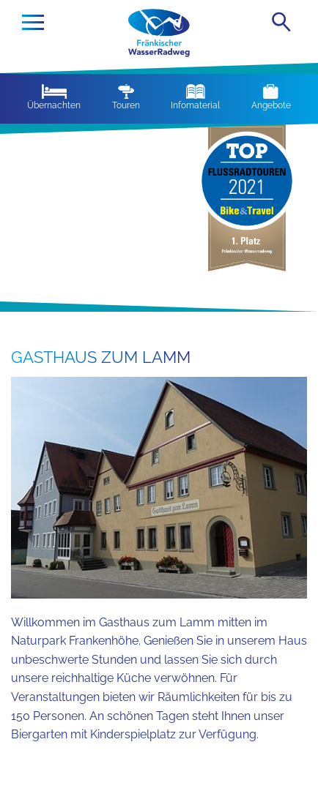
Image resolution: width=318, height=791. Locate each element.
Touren (126, 97)
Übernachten (54, 97)
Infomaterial (195, 97)
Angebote (271, 97)
